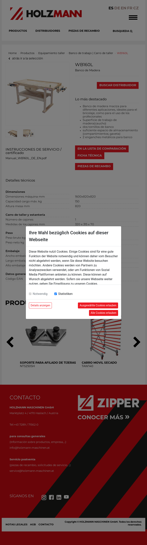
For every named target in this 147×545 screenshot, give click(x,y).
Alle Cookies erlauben (103, 312)
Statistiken (65, 294)
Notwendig (40, 294)
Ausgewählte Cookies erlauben (98, 305)
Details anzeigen (40, 305)
